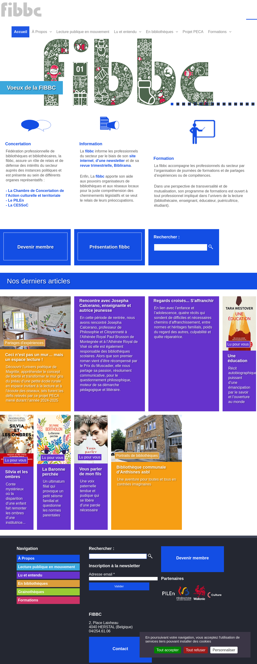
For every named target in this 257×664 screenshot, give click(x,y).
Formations (217, 32)
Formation (162, 158)
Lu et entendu (125, 32)
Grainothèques (31, 592)
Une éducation (235, 358)
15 (252, 104)
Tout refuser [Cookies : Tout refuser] (195, 650)
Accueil (20, 32)
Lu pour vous (235, 344)
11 (229, 104)
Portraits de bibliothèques (136, 454)
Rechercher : (165, 235)
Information (90, 143)
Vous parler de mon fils (90, 469)
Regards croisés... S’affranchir (170, 303)
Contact (120, 648)
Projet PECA (193, 32)
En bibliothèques (159, 32)
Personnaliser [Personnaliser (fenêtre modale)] (224, 650)
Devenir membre (35, 245)
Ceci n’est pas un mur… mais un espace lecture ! (34, 356)
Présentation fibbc (108, 245)
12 (235, 104)
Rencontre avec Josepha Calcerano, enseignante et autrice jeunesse (104, 305)
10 (224, 104)
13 (241, 104)
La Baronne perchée (50, 472)
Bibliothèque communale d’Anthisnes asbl (140, 468)
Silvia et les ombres (16, 472)
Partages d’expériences (24, 342)
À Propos (39, 32)
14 (247, 104)
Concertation (18, 143)
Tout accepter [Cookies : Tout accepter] (167, 650)
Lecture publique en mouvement (82, 32)
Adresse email (102, 574)
